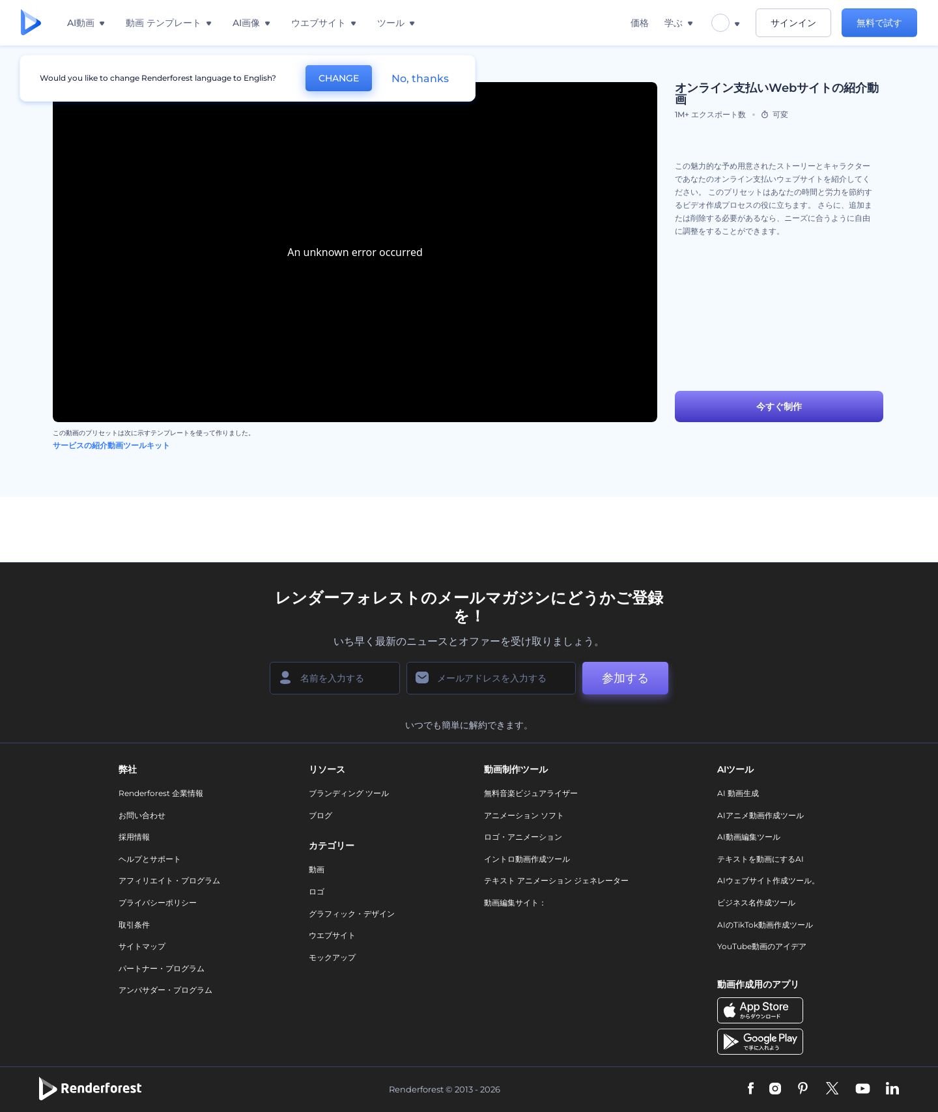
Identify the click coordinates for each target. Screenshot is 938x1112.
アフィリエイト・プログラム (169, 880)
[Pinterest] (803, 1089)
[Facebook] (751, 1089)
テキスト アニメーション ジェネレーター (556, 880)
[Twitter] (832, 1089)
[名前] (335, 678)
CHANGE (339, 78)
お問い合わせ (142, 815)
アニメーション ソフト (524, 815)
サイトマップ (142, 946)
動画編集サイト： (515, 902)
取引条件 (134, 925)
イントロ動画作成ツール (527, 859)
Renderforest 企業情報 (161, 793)
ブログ (320, 815)
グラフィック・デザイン (352, 914)
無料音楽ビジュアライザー (531, 793)
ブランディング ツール (349, 793)
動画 (316, 869)
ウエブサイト (332, 935)
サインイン (793, 23)
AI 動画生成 (738, 793)
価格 (640, 23)
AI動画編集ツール (748, 837)
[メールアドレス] (491, 678)
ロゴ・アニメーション (523, 837)
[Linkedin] (892, 1089)
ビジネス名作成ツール (756, 902)
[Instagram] (775, 1089)
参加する (625, 678)
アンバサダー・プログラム (165, 990)
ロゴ (316, 891)
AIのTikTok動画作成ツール (765, 925)
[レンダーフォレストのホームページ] (31, 23)
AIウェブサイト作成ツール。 (768, 880)
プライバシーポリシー (158, 902)
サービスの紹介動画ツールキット (111, 445)
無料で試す (879, 23)
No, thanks (420, 78)
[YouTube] (862, 1089)
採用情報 (134, 837)
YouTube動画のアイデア (761, 946)
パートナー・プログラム (162, 968)
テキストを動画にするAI (760, 859)
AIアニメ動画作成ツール (760, 815)
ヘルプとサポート (150, 859)
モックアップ (332, 957)
